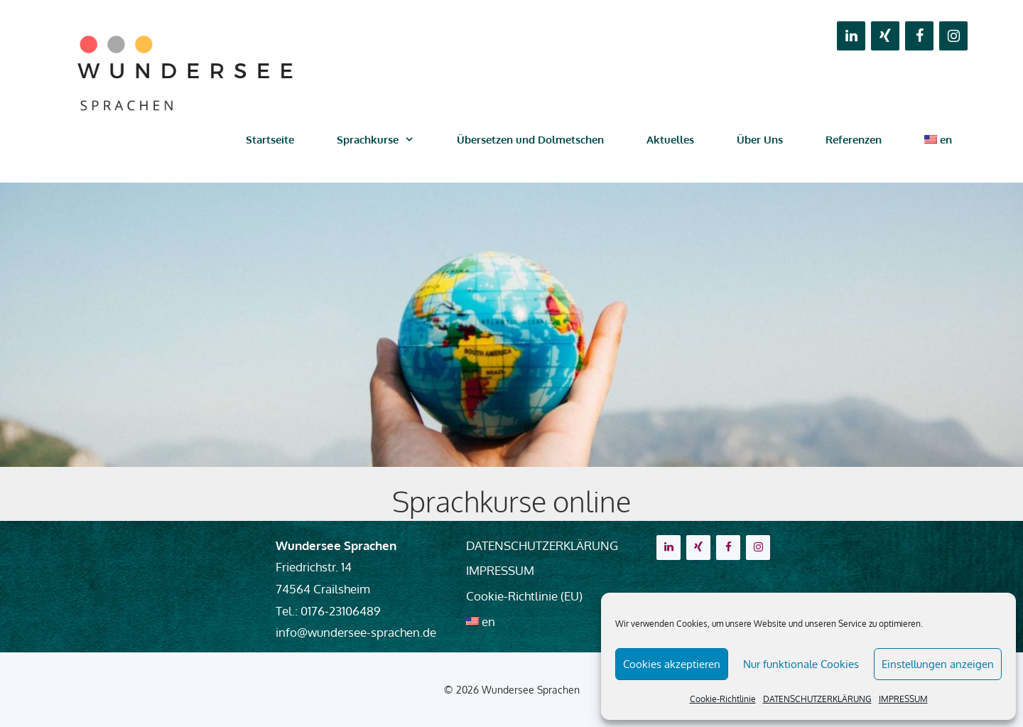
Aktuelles (670, 139)
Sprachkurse (386, 140)
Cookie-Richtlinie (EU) (524, 595)
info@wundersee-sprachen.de (356, 632)
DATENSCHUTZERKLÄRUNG (817, 699)
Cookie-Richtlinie (723, 699)
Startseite (270, 139)
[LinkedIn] (851, 35)
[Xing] (885, 35)
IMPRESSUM (903, 699)
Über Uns (760, 139)
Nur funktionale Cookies (801, 664)
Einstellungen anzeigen (938, 664)
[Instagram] (953, 35)
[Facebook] (919, 35)
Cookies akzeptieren (671, 664)
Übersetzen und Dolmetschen (530, 139)
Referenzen (854, 139)
